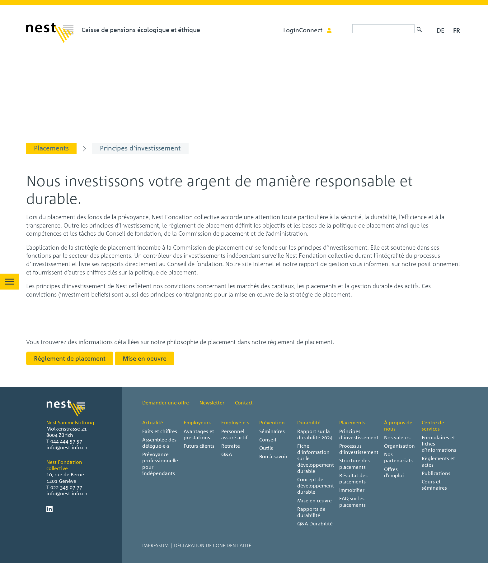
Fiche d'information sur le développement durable (315, 458)
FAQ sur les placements (352, 501)
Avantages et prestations (199, 434)
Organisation (399, 446)
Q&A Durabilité (315, 523)
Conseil (267, 439)
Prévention (272, 422)
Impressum (155, 545)
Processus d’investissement (358, 449)
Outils (266, 448)
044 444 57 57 (66, 441)
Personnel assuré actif (234, 434)
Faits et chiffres (159, 431)
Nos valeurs (397, 437)
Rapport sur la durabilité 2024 (315, 434)
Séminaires (272, 431)
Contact (244, 402)
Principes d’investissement (358, 434)
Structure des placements (354, 463)
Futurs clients (199, 446)
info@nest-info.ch (66, 447)
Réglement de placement (70, 358)
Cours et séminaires (434, 484)
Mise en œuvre (314, 500)
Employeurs (197, 422)
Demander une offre (165, 402)
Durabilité (309, 422)
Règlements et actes (438, 461)
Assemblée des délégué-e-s (159, 442)
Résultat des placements (353, 478)
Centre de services (433, 425)
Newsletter (211, 402)
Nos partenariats (398, 457)
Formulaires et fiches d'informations (439, 443)
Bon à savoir (273, 456)
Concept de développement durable (315, 485)
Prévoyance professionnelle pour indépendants (160, 463)
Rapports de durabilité (311, 512)
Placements (352, 422)
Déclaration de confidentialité (212, 545)
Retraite (230, 446)
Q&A (226, 454)
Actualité (152, 422)
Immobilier (351, 490)
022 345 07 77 (66, 487)
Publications (436, 473)
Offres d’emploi (394, 472)
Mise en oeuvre (145, 358)
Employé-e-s (235, 422)
